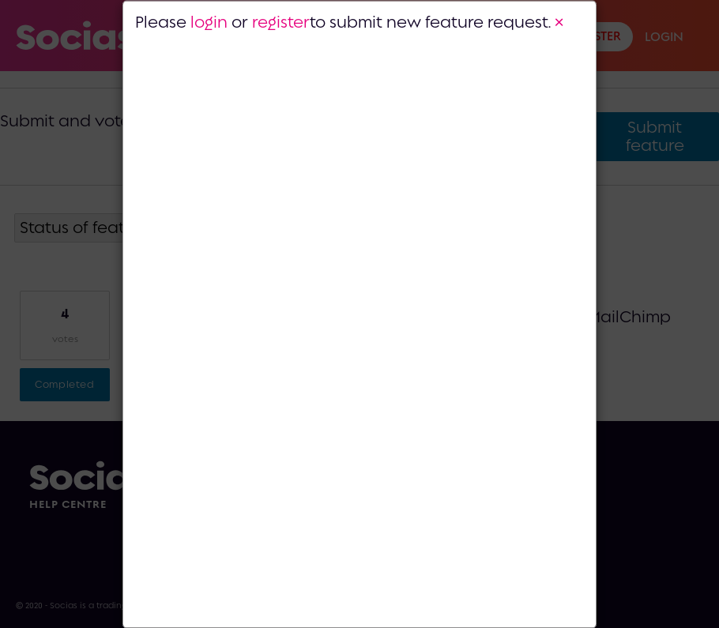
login (209, 21)
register (281, 21)
